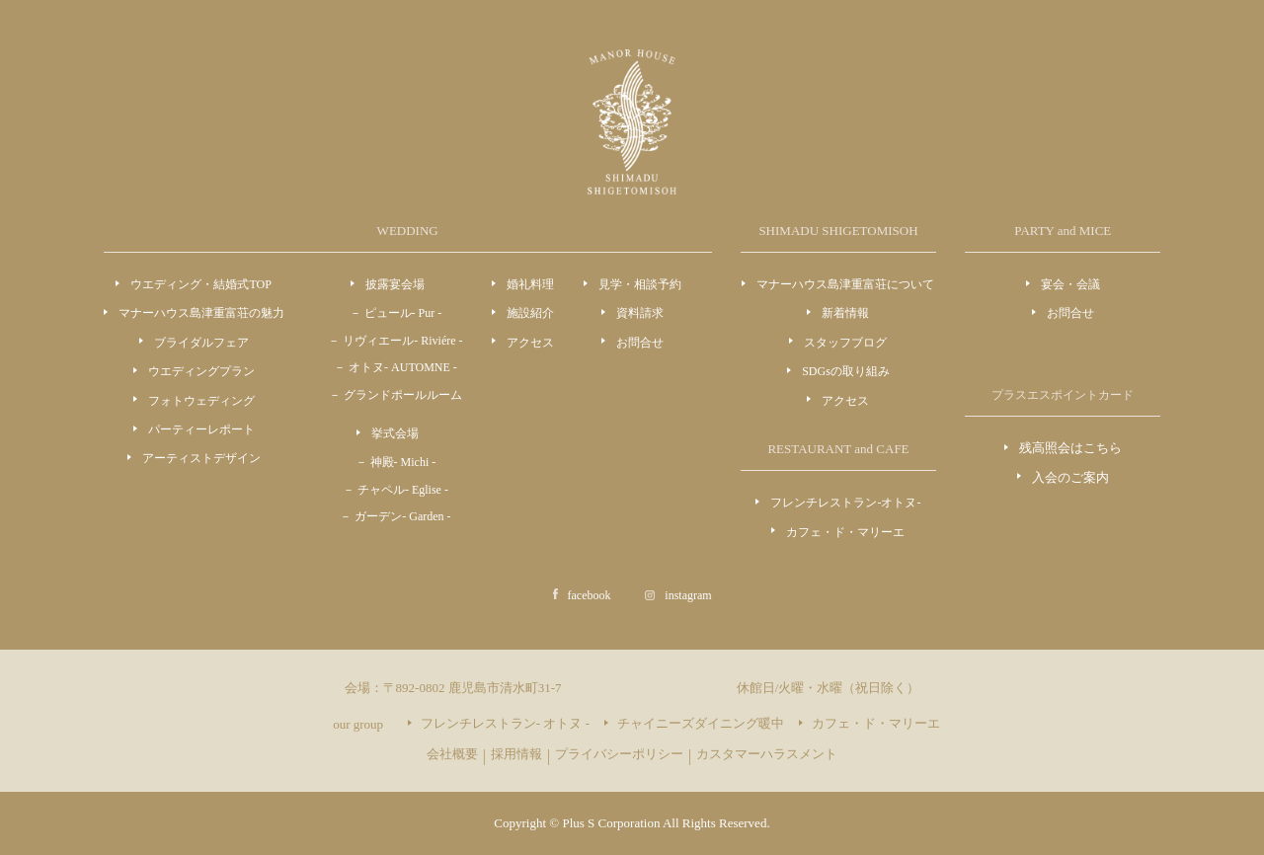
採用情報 (516, 753)
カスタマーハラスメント (766, 753)
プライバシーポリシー (619, 753)
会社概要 (452, 753)
